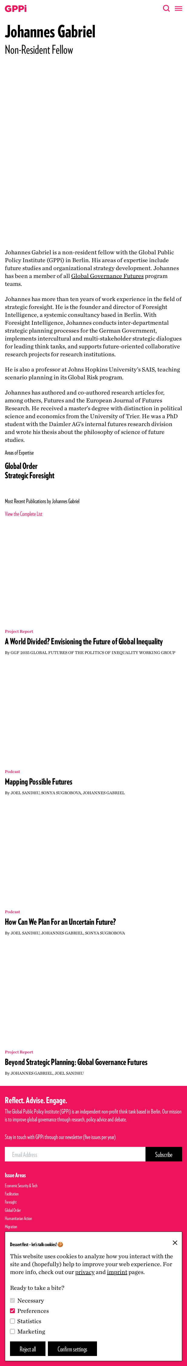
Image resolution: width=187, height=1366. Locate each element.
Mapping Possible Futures (38, 781)
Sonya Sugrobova (61, 792)
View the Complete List (23, 513)
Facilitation (12, 1194)
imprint (117, 1272)
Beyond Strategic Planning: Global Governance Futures (76, 1062)
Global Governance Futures (107, 276)
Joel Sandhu (25, 792)
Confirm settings (72, 1349)
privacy (85, 1272)
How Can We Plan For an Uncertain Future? (60, 922)
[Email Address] (75, 1154)
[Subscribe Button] (163, 1154)
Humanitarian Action (18, 1218)
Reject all (28, 1349)
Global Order (21, 466)
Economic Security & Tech (21, 1185)
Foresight (11, 1202)
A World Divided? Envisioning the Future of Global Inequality (84, 641)
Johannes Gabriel (104, 792)
